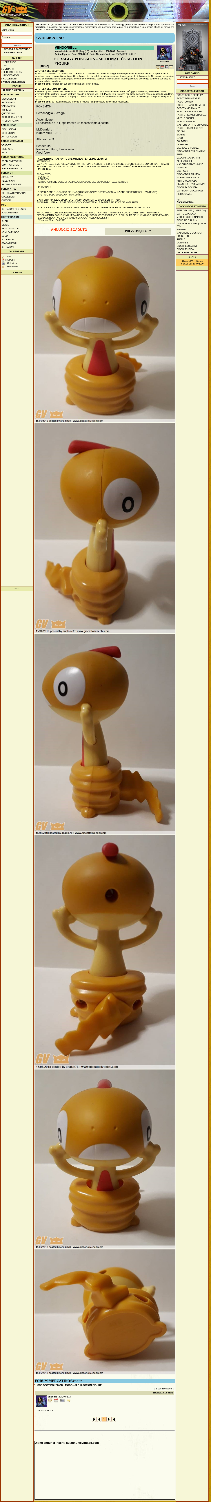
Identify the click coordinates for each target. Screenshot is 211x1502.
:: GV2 (4, 65)
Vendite (6, 145)
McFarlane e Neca (188, 177)
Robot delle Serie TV (190, 95)
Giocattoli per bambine (191, 151)
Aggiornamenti (10, 212)
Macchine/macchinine (190, 164)
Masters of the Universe (192, 125)
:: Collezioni (9, 78)
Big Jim (181, 131)
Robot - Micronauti (188, 108)
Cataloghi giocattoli (190, 190)
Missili (5, 225)
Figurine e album (187, 220)
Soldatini (182, 141)
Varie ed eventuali (12, 168)
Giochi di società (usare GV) (192, 225)
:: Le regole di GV (11, 72)
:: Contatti (7, 69)
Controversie (10, 165)
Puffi (180, 154)
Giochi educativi (187, 246)
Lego (180, 138)
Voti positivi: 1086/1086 (103, 51)
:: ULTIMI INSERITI (186, 77)
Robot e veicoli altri (189, 111)
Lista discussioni (164, 1388)
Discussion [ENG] (11, 117)
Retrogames (184, 194)
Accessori (7, 239)
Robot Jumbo (185, 101)
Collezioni (7, 196)
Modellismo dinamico (190, 217)
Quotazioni (8, 113)
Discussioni (8, 99)
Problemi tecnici (11, 161)
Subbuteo (183, 236)
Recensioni (8, 102)
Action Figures (62, 54)
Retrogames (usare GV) (191, 210)
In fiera (6, 110)
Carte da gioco (186, 214)
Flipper (181, 229)
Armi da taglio (10, 228)
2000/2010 (83, 54)
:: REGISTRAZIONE (12, 52)
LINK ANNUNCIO (44, 1410)
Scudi (4, 236)
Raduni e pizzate (11, 184)
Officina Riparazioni (13, 193)
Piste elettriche (187, 252)
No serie (100, 54)
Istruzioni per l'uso (13, 209)
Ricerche (7, 149)
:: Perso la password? (16, 49)
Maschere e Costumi (189, 233)
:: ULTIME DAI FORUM (12, 90)
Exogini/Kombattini (188, 157)
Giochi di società (187, 187)
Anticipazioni (9, 136)
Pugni (4, 221)
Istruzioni (7, 247)
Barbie (181, 134)
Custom (6, 200)
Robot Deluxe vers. (189, 98)
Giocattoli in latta (188, 174)
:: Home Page (8, 62)
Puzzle (181, 239)
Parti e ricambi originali (192, 115)
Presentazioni (10, 121)
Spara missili (9, 243)
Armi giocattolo (187, 181)
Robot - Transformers (191, 105)
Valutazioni (8, 106)
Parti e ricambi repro (190, 128)
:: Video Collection (13, 82)
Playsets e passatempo (191, 184)
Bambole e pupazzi (188, 148)
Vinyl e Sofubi (185, 118)
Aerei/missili (184, 161)
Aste (4, 152)
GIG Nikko (182, 167)
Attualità (7, 177)
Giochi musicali (186, 249)
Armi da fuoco (10, 232)
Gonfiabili (183, 242)
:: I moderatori (10, 75)
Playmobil (183, 144)
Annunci (121, 51)
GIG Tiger (182, 171)
